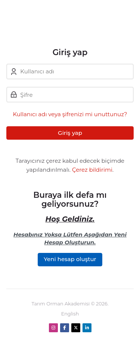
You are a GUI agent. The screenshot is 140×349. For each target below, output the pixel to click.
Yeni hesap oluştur (70, 259)
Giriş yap (70, 132)
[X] (75, 327)
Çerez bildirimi (92, 169)
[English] (70, 314)
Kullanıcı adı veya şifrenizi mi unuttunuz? (70, 114)
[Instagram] (53, 327)
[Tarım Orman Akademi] (66, 24)
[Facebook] (64, 327)
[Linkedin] (87, 327)
